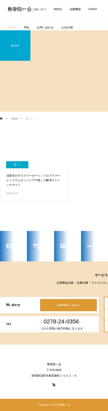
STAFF (92, 9)
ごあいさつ (39, 9)
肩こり (17, 164)
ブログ (11, 27)
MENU (58, 9)
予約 (26, 27)
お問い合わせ (45, 27)
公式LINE (67, 27)
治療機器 (75, 9)
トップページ (16, 9)
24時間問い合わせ (68, 305)
